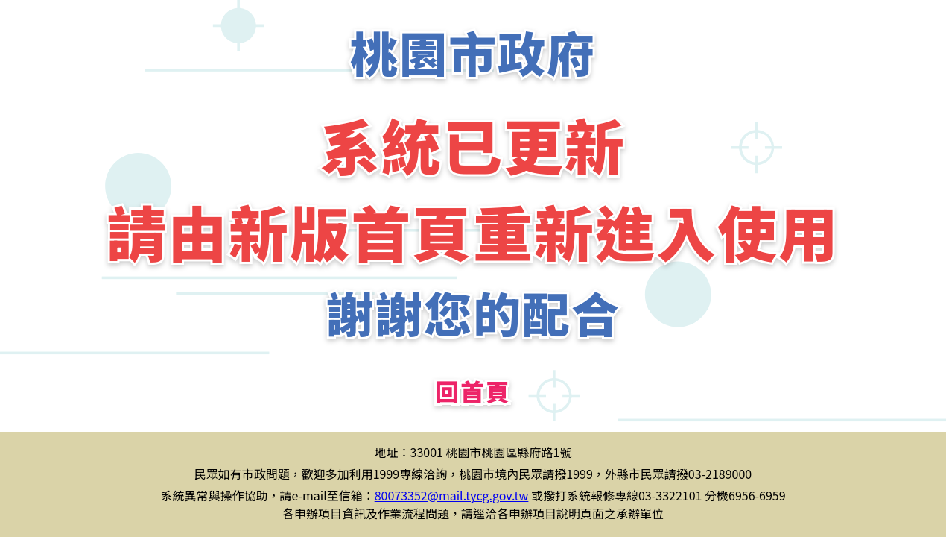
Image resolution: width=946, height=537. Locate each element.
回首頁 (473, 391)
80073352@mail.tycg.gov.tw (452, 495)
